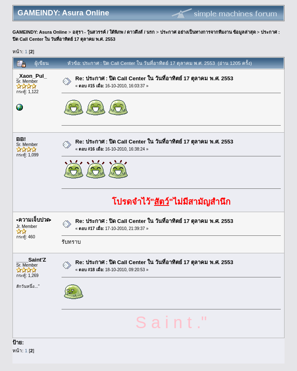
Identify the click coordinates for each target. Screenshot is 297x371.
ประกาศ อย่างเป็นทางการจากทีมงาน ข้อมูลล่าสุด (208, 32)
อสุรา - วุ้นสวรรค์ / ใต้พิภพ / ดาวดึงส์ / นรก (113, 32)
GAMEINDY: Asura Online (39, 32)
